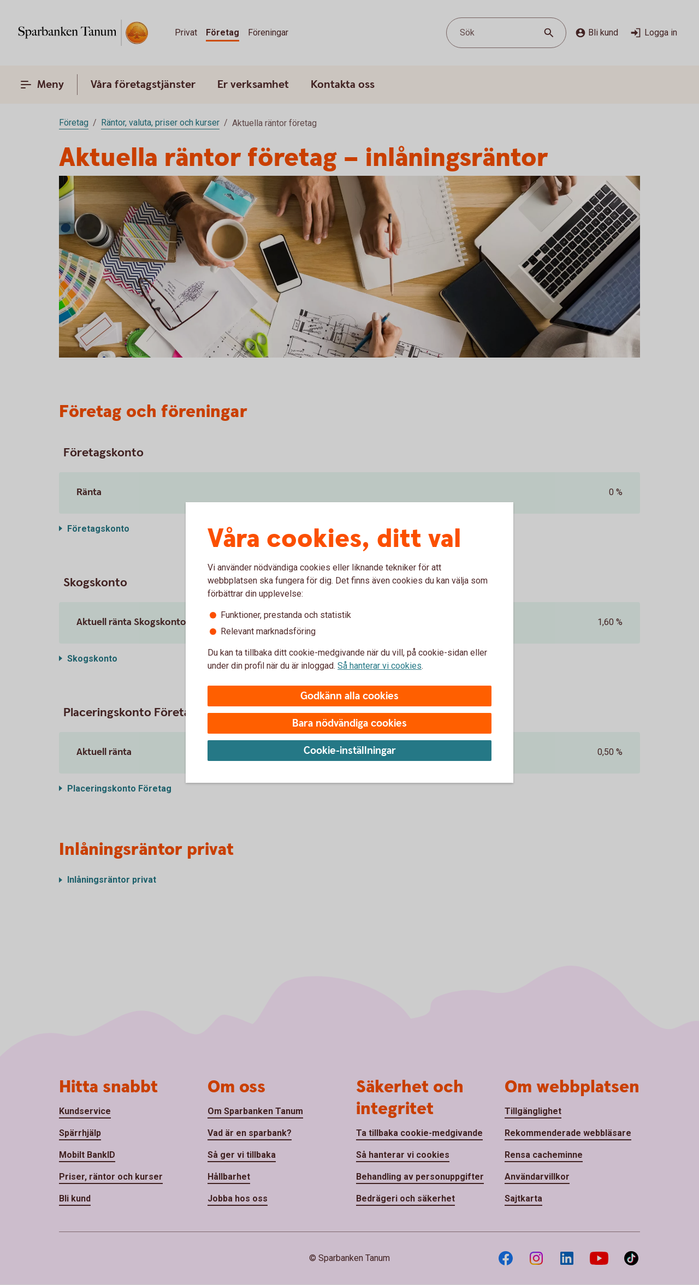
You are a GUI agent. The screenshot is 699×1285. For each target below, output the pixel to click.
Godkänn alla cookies (349, 696)
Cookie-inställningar (350, 751)
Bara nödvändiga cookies (349, 723)
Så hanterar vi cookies (379, 666)
